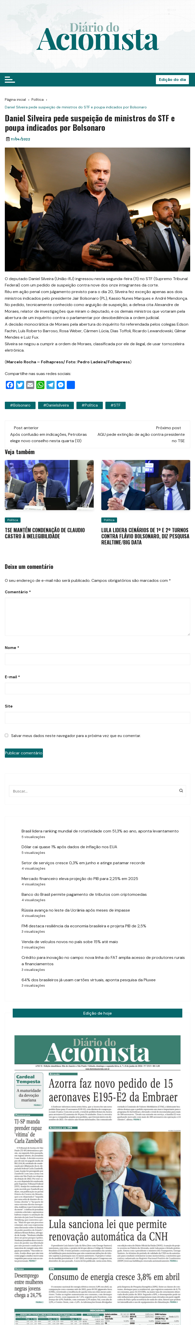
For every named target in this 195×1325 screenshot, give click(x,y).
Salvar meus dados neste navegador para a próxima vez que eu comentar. (76, 735)
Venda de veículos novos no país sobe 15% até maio (70, 941)
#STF (115, 405)
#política (90, 405)
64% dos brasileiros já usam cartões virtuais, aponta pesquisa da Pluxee (89, 980)
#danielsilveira (56, 405)
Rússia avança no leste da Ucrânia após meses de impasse (76, 910)
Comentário (18, 592)
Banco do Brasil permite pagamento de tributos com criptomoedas (84, 894)
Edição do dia (172, 79)
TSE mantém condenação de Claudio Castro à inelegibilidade (45, 533)
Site (9, 706)
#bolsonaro (20, 405)
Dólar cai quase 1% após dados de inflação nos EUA (69, 846)
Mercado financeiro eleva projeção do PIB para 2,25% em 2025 (80, 878)
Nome (12, 647)
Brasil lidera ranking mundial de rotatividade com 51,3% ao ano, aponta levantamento (101, 831)
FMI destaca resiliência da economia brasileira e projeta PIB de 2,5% (84, 926)
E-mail (12, 677)
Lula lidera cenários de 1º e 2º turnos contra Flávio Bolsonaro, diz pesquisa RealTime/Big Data (145, 536)
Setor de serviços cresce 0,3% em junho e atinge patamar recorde (83, 863)
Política (12, 520)
